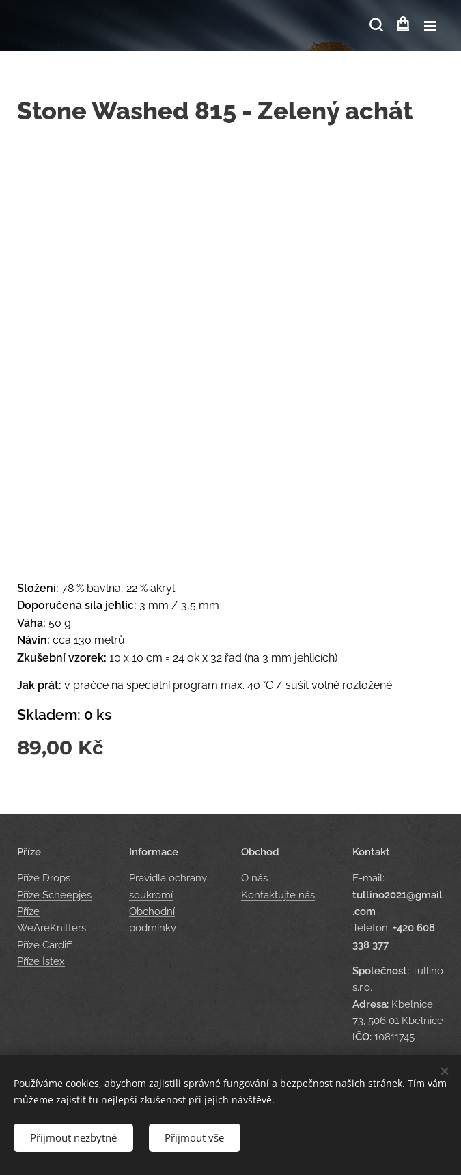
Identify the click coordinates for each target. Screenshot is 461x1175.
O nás (254, 878)
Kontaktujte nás (278, 894)
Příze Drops (43, 878)
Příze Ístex (41, 961)
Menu (430, 26)
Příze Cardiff (44, 944)
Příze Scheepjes (54, 894)
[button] (375, 25)
